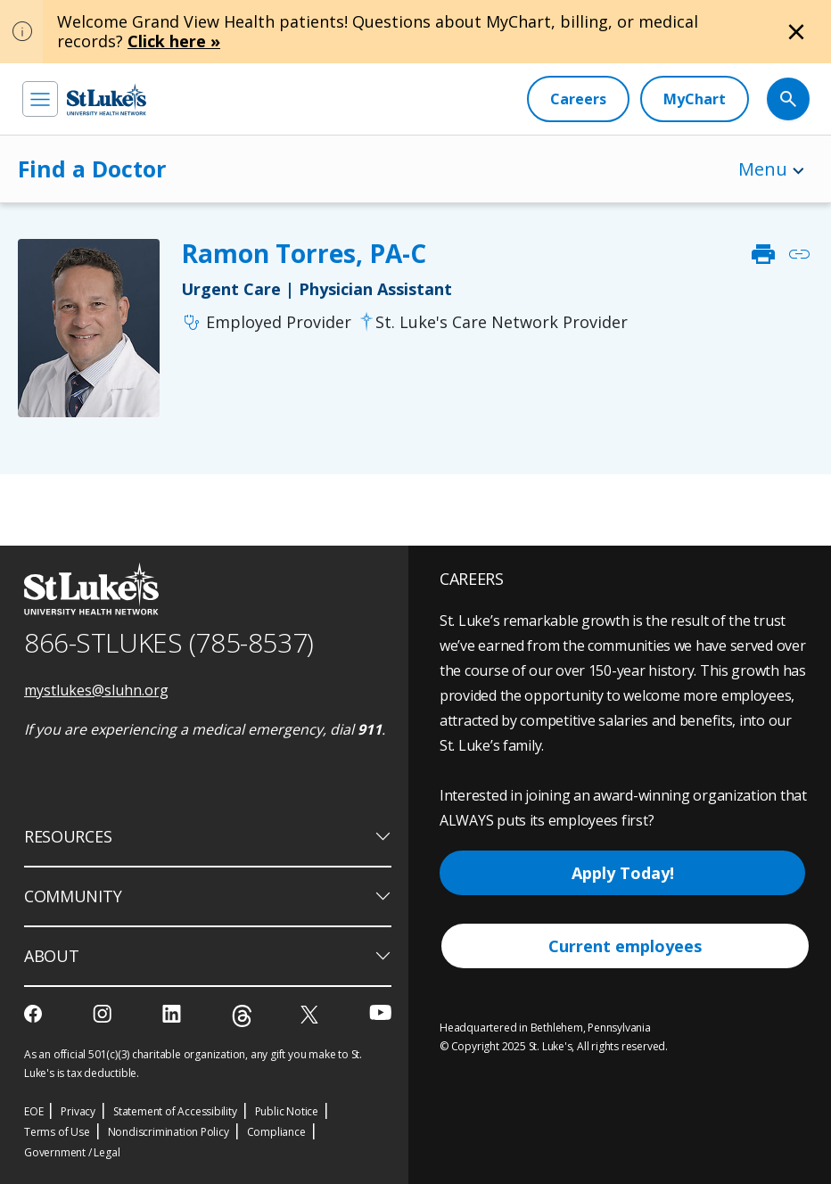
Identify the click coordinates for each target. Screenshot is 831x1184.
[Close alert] (796, 32)
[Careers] (578, 99)
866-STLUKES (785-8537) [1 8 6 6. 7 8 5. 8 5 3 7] (169, 642)
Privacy (78, 1111)
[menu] (40, 99)
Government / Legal (71, 1152)
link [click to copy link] (799, 254)
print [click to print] (763, 254)
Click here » (174, 41)
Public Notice (286, 1111)
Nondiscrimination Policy (168, 1131)
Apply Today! (623, 873)
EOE (33, 1111)
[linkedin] (173, 1014)
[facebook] (35, 1014)
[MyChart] (694, 99)
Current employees (625, 946)
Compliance (276, 1131)
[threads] (242, 1016)
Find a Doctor (92, 168)
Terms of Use (57, 1131)
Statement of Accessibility (175, 1111)
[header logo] (106, 99)
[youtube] (380, 1012)
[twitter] (311, 1014)
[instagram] (104, 1014)
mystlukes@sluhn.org (96, 690)
